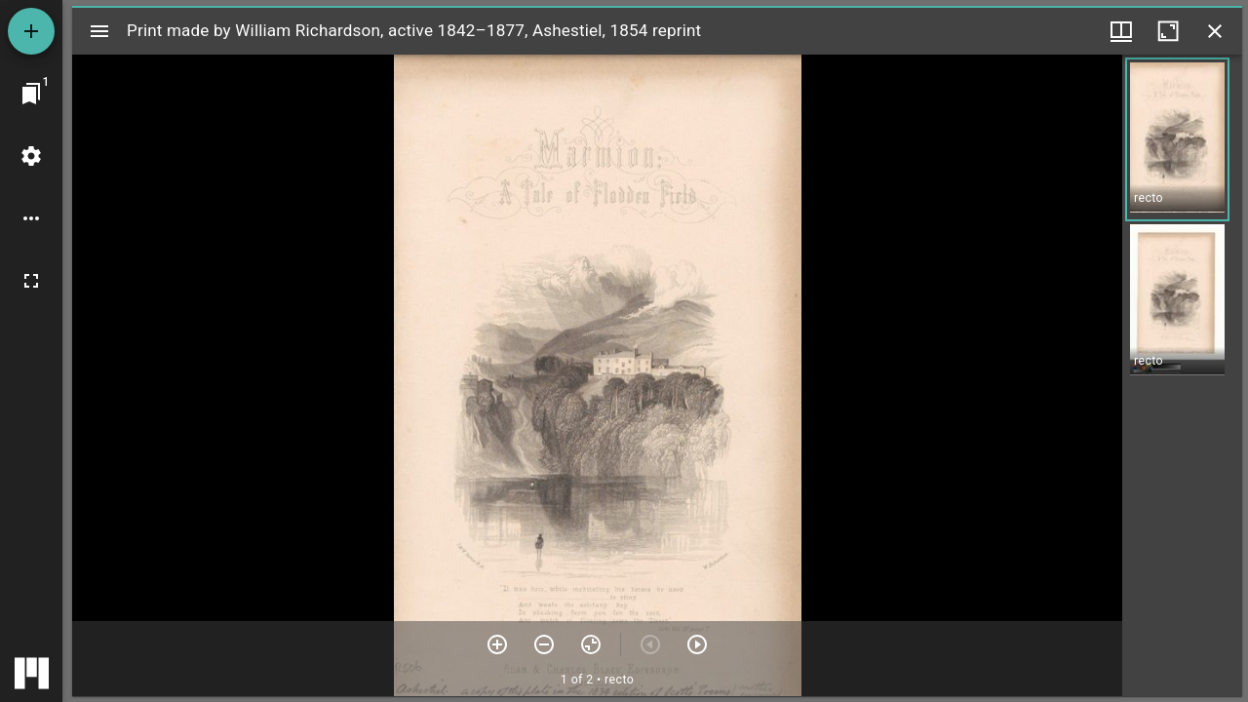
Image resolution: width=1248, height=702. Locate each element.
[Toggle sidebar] (99, 31)
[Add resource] (31, 31)
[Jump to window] (31, 93)
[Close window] (1214, 31)
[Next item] (697, 644)
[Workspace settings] (31, 156)
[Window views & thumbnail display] (1121, 31)
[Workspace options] (31, 218)
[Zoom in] (497, 644)
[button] (1177, 139)
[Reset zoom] (590, 644)
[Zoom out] (544, 644)
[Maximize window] (1168, 31)
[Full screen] (31, 280)
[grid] (1182, 375)
